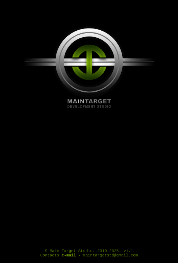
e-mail (69, 257)
